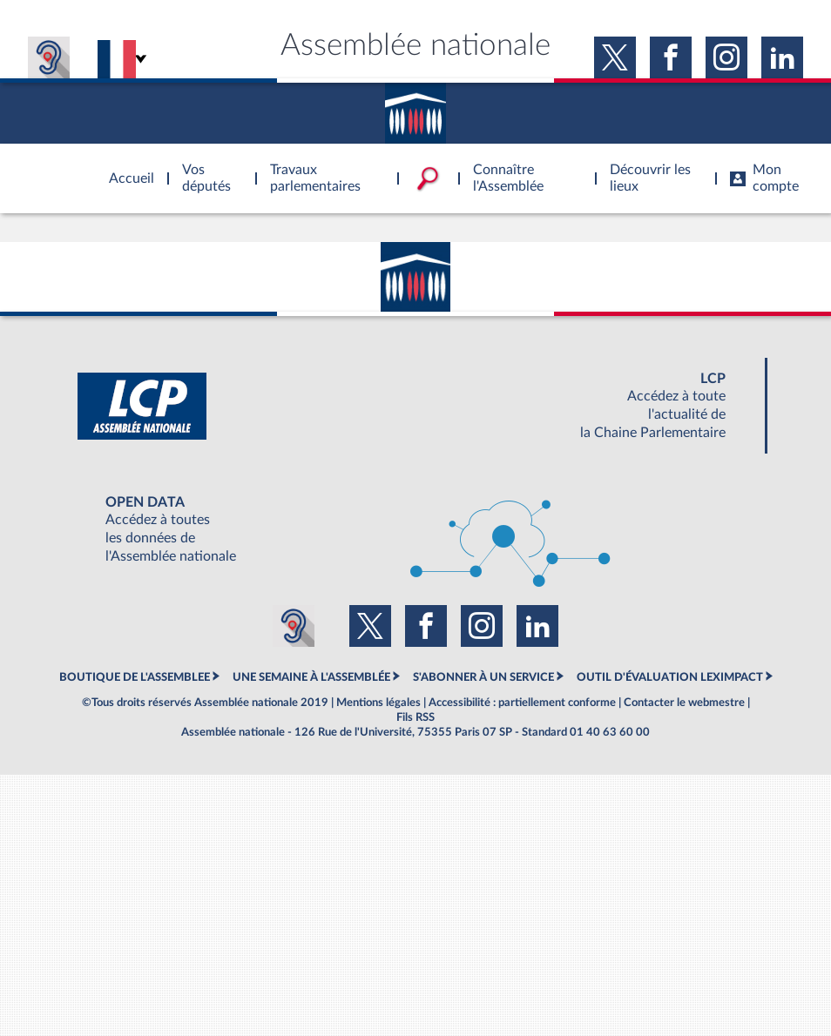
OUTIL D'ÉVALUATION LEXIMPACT (670, 677)
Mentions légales (378, 702)
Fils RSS (415, 717)
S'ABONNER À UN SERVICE (483, 677)
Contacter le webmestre (684, 702)
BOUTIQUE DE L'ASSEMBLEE (134, 677)
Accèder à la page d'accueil (125, 168)
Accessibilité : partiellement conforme (522, 702)
